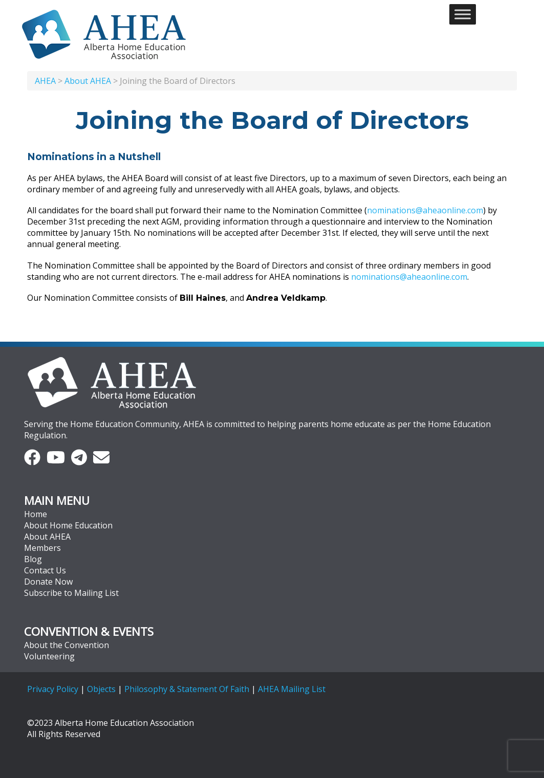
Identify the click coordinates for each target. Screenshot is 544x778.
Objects (101, 689)
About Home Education (68, 525)
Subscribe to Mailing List (71, 592)
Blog (33, 559)
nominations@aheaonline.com (425, 210)
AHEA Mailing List (291, 689)
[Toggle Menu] (462, 14)
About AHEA (47, 536)
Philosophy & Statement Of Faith (186, 689)
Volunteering (49, 656)
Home (35, 514)
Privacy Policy (52, 689)
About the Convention (66, 645)
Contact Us (45, 570)
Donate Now (48, 581)
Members (42, 547)
